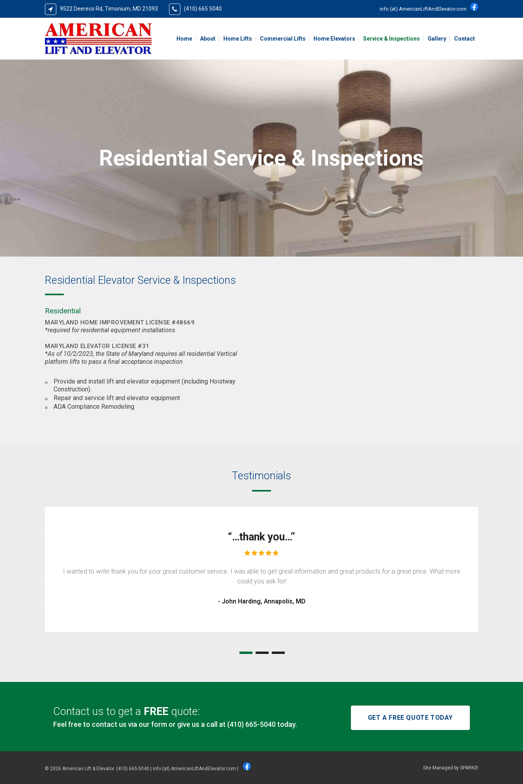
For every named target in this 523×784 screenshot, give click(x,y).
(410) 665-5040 (251, 724)
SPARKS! (469, 768)
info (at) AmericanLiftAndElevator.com (423, 9)
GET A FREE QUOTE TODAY (410, 717)
